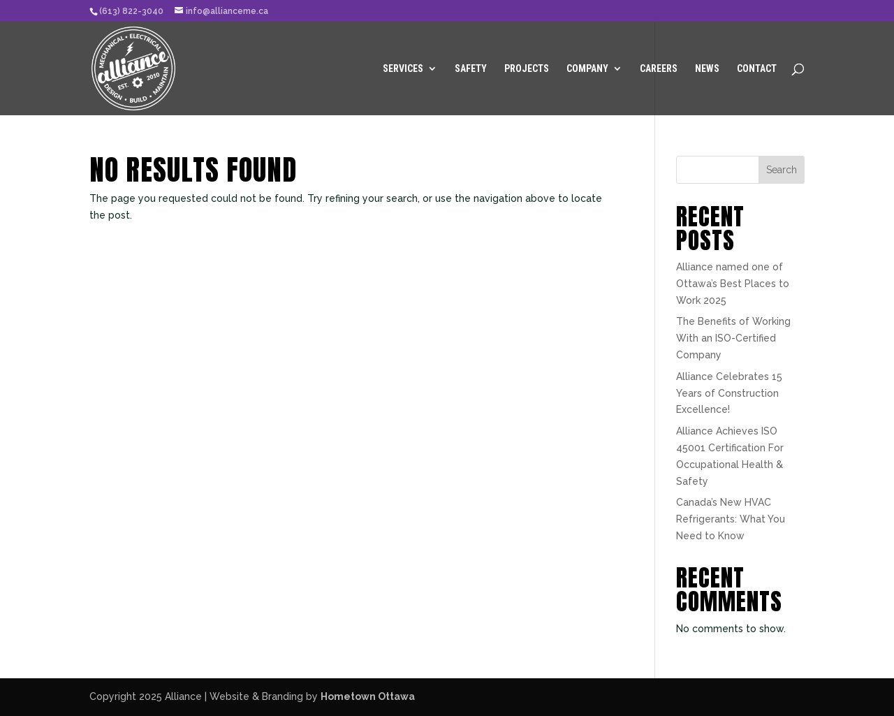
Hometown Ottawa (368, 696)
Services (403, 69)
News (707, 69)
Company (587, 69)
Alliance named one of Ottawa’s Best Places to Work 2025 (732, 283)
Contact (757, 69)
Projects (526, 69)
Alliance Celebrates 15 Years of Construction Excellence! (729, 393)
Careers (658, 69)
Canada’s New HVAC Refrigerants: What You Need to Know (730, 519)
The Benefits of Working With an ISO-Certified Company (733, 338)
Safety (471, 69)
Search (781, 169)
